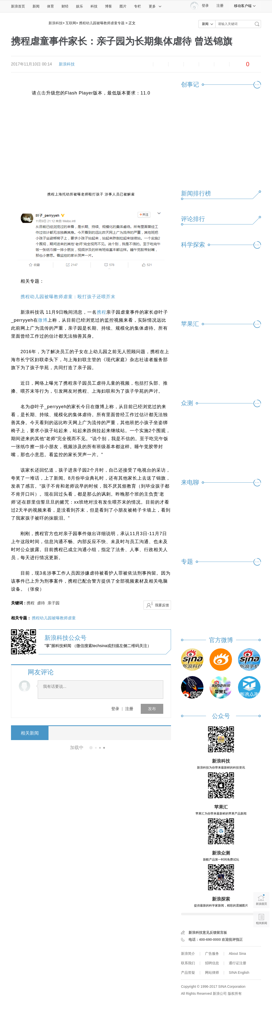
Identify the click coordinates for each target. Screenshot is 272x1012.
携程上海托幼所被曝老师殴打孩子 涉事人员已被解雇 (91, 194)
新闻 (36, 6)
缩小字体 (145, 64)
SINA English (239, 973)
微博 (191, 64)
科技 (94, 6)
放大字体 (160, 64)
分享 (221, 64)
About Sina (237, 954)
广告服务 (212, 954)
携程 (101, 312)
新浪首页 (18, 6)
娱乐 (79, 6)
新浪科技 (55, 23)
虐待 (41, 603)
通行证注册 (237, 963)
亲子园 (54, 603)
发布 (152, 709)
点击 (41, 92)
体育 (50, 6)
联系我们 (188, 963)
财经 (65, 6)
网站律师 (212, 973)
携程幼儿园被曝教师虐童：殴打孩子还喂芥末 (68, 296)
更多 (155, 6)
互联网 (71, 23)
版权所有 (235, 994)
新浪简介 (188, 954)
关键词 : (18, 603)
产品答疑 (188, 973)
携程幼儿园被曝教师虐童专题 (101, 23)
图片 (123, 6)
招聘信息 (212, 963)
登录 (115, 709)
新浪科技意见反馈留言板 (207, 933)
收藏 (176, 64)
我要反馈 (162, 605)
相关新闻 (30, 733)
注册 (220, 5)
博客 (108, 6)
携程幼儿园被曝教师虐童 (54, 618)
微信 (206, 64)
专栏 (137, 6)
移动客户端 (245, 6)
